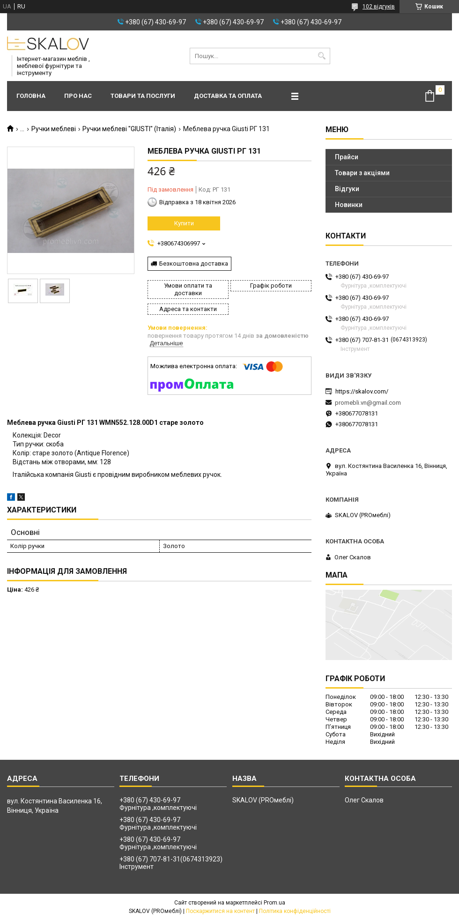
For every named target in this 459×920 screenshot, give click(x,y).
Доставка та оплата (228, 95)
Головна (30, 95)
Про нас (78, 95)
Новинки (349, 204)
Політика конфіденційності (295, 911)
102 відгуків (379, 6)
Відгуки (347, 189)
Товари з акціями (362, 173)
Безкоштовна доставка (193, 263)
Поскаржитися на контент (220, 911)
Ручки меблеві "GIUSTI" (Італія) (129, 129)
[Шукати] (322, 56)
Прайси (346, 157)
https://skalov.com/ (361, 391)
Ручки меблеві (53, 129)
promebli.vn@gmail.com (368, 402)
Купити (184, 223)
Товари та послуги (143, 95)
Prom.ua (274, 902)
